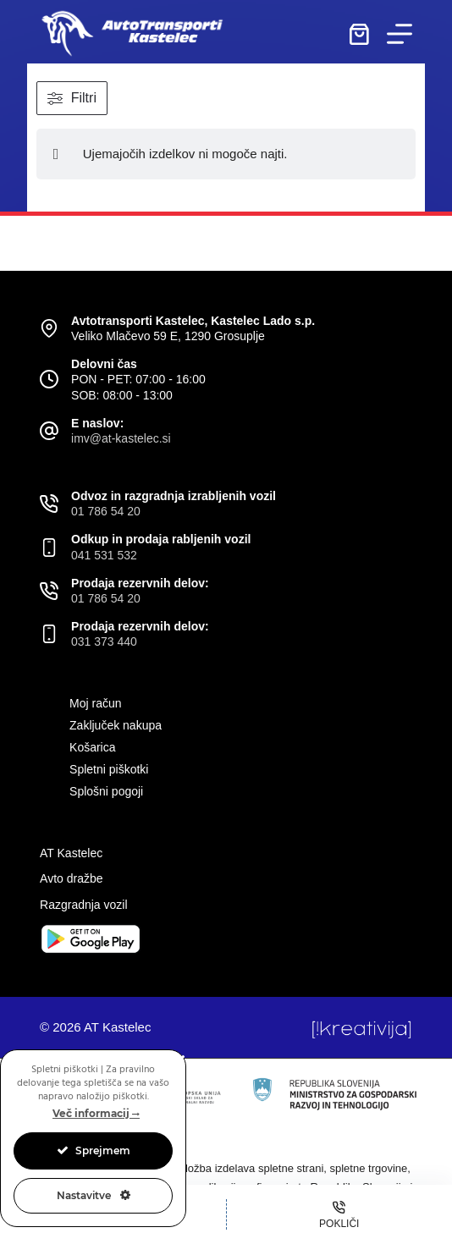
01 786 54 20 (106, 511)
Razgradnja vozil (84, 904)
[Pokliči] (340, 1214)
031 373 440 (104, 641)
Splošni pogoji (106, 791)
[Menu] (399, 34)
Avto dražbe (71, 878)
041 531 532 (104, 555)
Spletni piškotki (108, 769)
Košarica (92, 747)
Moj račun (95, 703)
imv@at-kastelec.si (121, 438)
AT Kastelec (71, 853)
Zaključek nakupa (115, 725)
